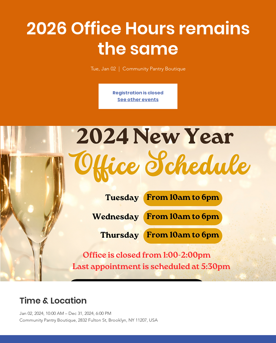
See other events (138, 99)
